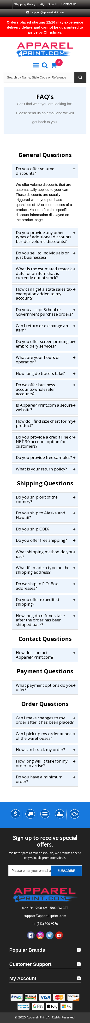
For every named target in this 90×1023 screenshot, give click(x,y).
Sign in (52, 4)
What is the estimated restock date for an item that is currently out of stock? (44, 273)
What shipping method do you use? (45, 554)
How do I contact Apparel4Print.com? (35, 654)
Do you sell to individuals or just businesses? (42, 255)
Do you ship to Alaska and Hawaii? (40, 515)
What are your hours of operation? (38, 359)
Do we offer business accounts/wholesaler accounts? (35, 389)
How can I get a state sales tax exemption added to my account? (44, 294)
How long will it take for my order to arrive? (42, 763)
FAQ (41, 4)
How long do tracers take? (40, 373)
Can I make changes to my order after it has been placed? (45, 720)
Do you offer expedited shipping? (37, 601)
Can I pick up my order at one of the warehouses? (44, 736)
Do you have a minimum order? (39, 779)
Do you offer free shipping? (41, 540)
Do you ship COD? (32, 529)
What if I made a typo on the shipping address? (42, 570)
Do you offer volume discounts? (35, 171)
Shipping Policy (24, 4)
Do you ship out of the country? (37, 499)
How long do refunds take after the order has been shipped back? (40, 620)
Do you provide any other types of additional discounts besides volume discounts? (43, 237)
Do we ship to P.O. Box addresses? (37, 586)
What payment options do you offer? (44, 687)
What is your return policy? (41, 469)
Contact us (68, 4)
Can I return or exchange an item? (42, 328)
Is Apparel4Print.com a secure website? (44, 407)
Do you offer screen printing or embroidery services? (45, 343)
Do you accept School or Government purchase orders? (44, 311)
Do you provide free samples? (44, 457)
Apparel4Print (37, 1017)
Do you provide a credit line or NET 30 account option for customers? (44, 441)
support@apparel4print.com (47, 12)
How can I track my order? (40, 749)
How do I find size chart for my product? (44, 423)
